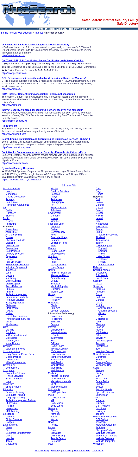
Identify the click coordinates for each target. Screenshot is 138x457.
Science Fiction (58, 207)
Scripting (100, 427)
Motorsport (101, 378)
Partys (54, 196)
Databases (56, 316)
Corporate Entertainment (18, 433)
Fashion (100, 327)
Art (4, 207)
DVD (98, 321)
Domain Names (59, 332)
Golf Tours (101, 408)
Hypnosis (55, 283)
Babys (99, 294)
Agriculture (10, 232)
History (51, 294)
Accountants (11, 229)
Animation (56, 259)
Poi (52, 204)
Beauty (54, 281)
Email (54, 340)
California (103, 259)
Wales (101, 253)
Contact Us (97, 450)
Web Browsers (15, 376)
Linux (8, 381)
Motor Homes (13, 343)
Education (8, 389)
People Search (58, 438)
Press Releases (14, 286)
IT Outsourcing (58, 351)
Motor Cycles (12, 340)
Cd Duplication (58, 392)
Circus (9, 430)
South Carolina (106, 264)
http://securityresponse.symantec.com (21, 179)
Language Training (15, 397)
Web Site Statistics (105, 433)
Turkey (99, 242)
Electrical (100, 324)
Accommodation (11, 188)
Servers (55, 324)
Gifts (98, 335)
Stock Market (12, 308)
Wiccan (54, 419)
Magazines (11, 443)
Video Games (58, 253)
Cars (5, 327)
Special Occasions (102, 354)
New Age (52, 408)
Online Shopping (104, 340)
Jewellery (100, 338)
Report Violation (81, 450)
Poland (99, 229)
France (99, 210)
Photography (57, 202)
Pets (50, 443)
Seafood (55, 240)
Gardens (55, 215)
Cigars (99, 302)
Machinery (11, 278)
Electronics (9, 414)
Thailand (100, 237)
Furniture (55, 308)
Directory (55, 450)
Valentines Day (103, 365)
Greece (99, 213)
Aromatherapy (58, 278)
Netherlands (102, 223)
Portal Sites (102, 278)
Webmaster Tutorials (106, 435)
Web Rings (56, 367)
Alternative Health (60, 275)
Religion (97, 267)
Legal (8, 272)
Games (52, 248)
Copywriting (12, 248)
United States (103, 256)
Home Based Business (17, 264)
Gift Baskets (102, 332)
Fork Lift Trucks (14, 262)
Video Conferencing (16, 362)
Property (10, 199)
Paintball (55, 194)
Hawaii (99, 215)
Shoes (101, 316)
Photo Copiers (13, 283)
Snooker (100, 384)
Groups (54, 430)
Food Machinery (59, 237)
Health (51, 270)
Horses (99, 194)
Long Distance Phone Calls (20, 354)
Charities (7, 346)
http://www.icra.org (11, 105)
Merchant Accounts (106, 424)
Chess (9, 427)
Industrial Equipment (16, 267)
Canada (100, 204)
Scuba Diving (103, 381)
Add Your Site (69, 185)
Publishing (11, 223)
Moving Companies (16, 196)
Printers (10, 289)
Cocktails (55, 226)
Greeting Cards (103, 362)
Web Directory (41, 450)
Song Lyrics (57, 405)
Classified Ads (58, 378)
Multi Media (54, 389)
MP (52, 400)
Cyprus (99, 207)
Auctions (100, 291)
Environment (54, 213)
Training (10, 405)
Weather (55, 221)
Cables (9, 237)
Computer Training (15, 395)
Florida (102, 262)
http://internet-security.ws (15, 120)
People (51, 427)
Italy (98, 221)
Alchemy (55, 411)
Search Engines (101, 270)
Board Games (58, 251)
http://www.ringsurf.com (14, 134)
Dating (9, 435)
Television (56, 210)
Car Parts (11, 332)
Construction (12, 245)
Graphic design (58, 264)
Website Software (105, 438)
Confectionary (58, 232)
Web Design (57, 362)
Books (6, 218)
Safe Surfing (57, 359)
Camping (100, 400)
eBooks (9, 221)
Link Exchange (58, 354)
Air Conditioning (13, 234)
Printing (10, 291)
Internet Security (59, 348)
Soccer (99, 386)
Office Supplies (13, 281)
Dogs (98, 191)
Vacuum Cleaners (60, 310)
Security (97, 281)
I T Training (56, 319)
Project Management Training (21, 400)
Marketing (53, 373)
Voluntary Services (15, 348)
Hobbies (10, 438)
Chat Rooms (57, 329)
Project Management (16, 294)
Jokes (9, 441)
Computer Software (16, 373)
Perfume (100, 343)
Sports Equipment (105, 392)
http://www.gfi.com (11, 89)
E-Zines (55, 343)
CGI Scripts (102, 419)
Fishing (99, 373)
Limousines (11, 338)
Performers (56, 199)
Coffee (54, 229)
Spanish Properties (108, 234)
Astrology (55, 414)
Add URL (67, 450)
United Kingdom (104, 245)
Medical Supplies (59, 286)
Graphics (52, 256)
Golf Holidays (103, 405)
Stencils (10, 215)
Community (9, 365)
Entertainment (10, 424)
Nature (54, 218)
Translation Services (16, 316)
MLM (53, 384)
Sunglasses (102, 346)
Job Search (102, 275)
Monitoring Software (61, 357)
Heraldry (55, 300)
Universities (12, 408)
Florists (99, 329)
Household (53, 302)
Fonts (54, 262)
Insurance (11, 270)
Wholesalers (12, 324)
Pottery (12, 213)
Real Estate (12, 202)
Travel (96, 397)
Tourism (100, 414)
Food (53, 234)
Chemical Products (15, 240)
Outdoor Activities (60, 191)
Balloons (100, 297)
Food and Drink (56, 223)
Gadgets (10, 422)
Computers (9, 370)
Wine (53, 245)
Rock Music (57, 403)
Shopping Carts (104, 430)
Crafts (9, 210)
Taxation (10, 310)
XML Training (12, 411)
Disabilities (8, 384)
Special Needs (13, 386)
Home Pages (57, 346)
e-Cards (55, 335)
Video (8, 321)
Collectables (102, 319)
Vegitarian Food (59, 242)
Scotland (103, 251)
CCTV (99, 283)
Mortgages (11, 194)
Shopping (98, 286)
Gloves (102, 313)
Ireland (99, 218)
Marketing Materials (61, 381)
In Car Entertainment (16, 335)
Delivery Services (15, 253)
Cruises (100, 403)
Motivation (56, 433)
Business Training (15, 392)
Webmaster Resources (105, 416)
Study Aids (11, 403)
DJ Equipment (58, 397)
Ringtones (13, 359)
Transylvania (102, 240)
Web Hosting (57, 365)
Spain (99, 232)
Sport (96, 367)
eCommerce (57, 338)
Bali (98, 199)
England (102, 248)
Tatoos (54, 416)
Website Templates (105, 441)
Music (51, 395)
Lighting (10, 275)
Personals (56, 441)
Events (99, 359)
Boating (100, 370)
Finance (10, 259)
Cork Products (13, 251)
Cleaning (10, 242)
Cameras (10, 416)
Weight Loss (57, 291)
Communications (11, 351)
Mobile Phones (13, 357)
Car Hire (10, 329)
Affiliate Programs (60, 376)
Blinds (54, 305)
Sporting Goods (104, 389)
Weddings (98, 443)
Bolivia (99, 202)
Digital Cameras (14, 419)
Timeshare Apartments (17, 204)
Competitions (12, 367)
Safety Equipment (15, 302)
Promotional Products (17, 297)
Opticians (55, 289)
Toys (98, 348)
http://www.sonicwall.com (15, 163)
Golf (98, 376)
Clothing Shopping (107, 310)
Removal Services (15, 300)
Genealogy (56, 297)
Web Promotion (59, 386)
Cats (98, 188)
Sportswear (102, 395)
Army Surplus (105, 308)
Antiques (100, 289)
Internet (39, 32)
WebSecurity (57, 370)
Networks (55, 321)
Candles (100, 300)
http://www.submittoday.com (16, 147)
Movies (54, 188)
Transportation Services (18, 319)
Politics (54, 424)
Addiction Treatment (61, 272)
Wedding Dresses (105, 351)
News (51, 422)
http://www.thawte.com (13, 55)
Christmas (101, 357)
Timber (9, 313)
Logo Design (57, 267)
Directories (101, 272)
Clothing (100, 305)
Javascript (101, 422)
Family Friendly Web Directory (16, 32)
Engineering (12, 256)
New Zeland (102, 226)
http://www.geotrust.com (14, 73)
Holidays (100, 411)
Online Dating (58, 435)
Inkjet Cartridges (14, 378)
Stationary (11, 305)
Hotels (9, 191)
